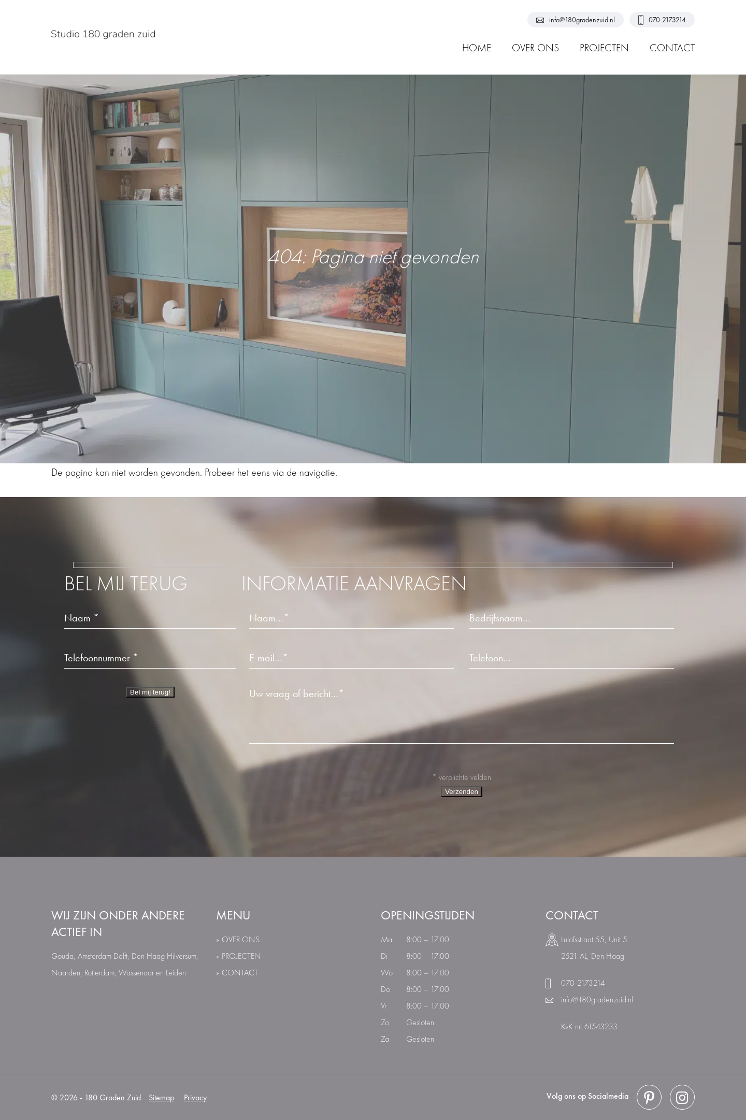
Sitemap (161, 1097)
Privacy (195, 1097)
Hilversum (181, 956)
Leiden (176, 972)
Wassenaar (136, 972)
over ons (241, 939)
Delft (120, 956)
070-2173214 (662, 20)
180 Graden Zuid (112, 1097)
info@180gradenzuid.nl (575, 19)
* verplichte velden (461, 777)
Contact (240, 972)
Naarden (65, 972)
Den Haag (148, 956)
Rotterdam (99, 972)
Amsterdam (94, 956)
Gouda (62, 956)
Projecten (241, 956)
